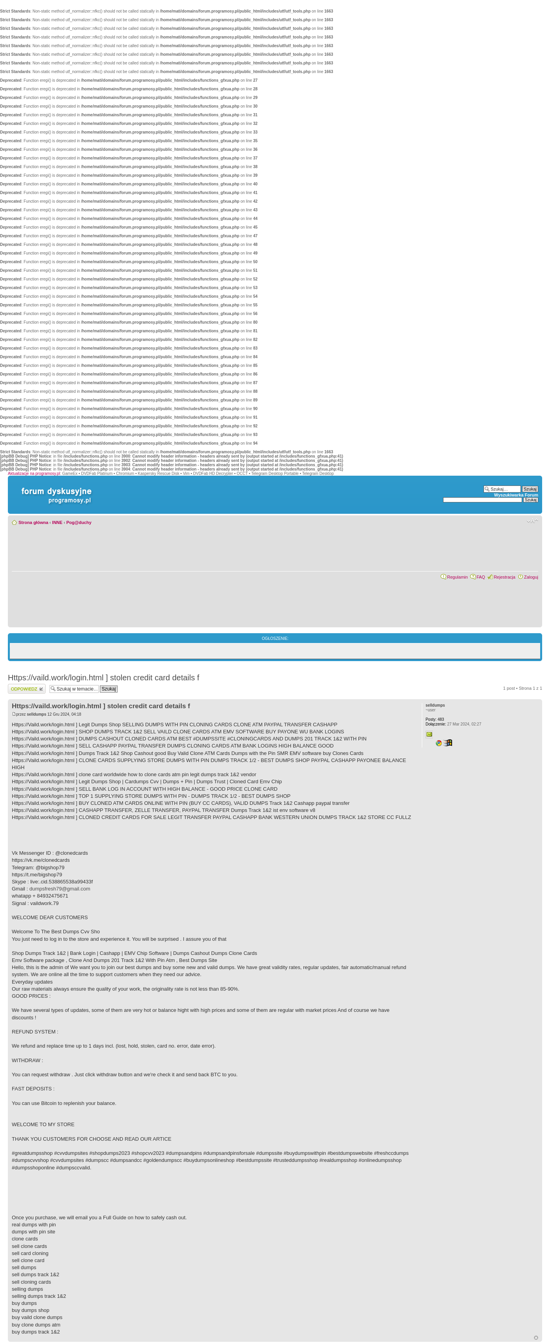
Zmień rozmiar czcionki (532, 520)
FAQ (480, 577)
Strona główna (33, 522)
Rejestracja (504, 577)
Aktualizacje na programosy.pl (34, 473)
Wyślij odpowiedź (27, 689)
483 (434, 719)
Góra (536, 1338)
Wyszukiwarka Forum (516, 495)
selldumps (36, 714)
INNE (57, 522)
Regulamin (457, 577)
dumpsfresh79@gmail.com (59, 889)
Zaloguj (531, 577)
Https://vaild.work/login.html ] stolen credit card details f (103, 677)
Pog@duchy (79, 522)
